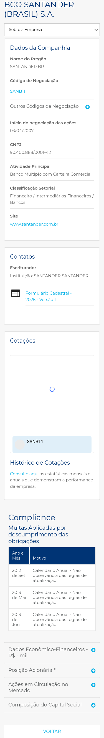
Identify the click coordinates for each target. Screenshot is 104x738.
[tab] (52, 106)
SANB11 (17, 91)
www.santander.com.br (34, 224)
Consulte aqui (24, 473)
